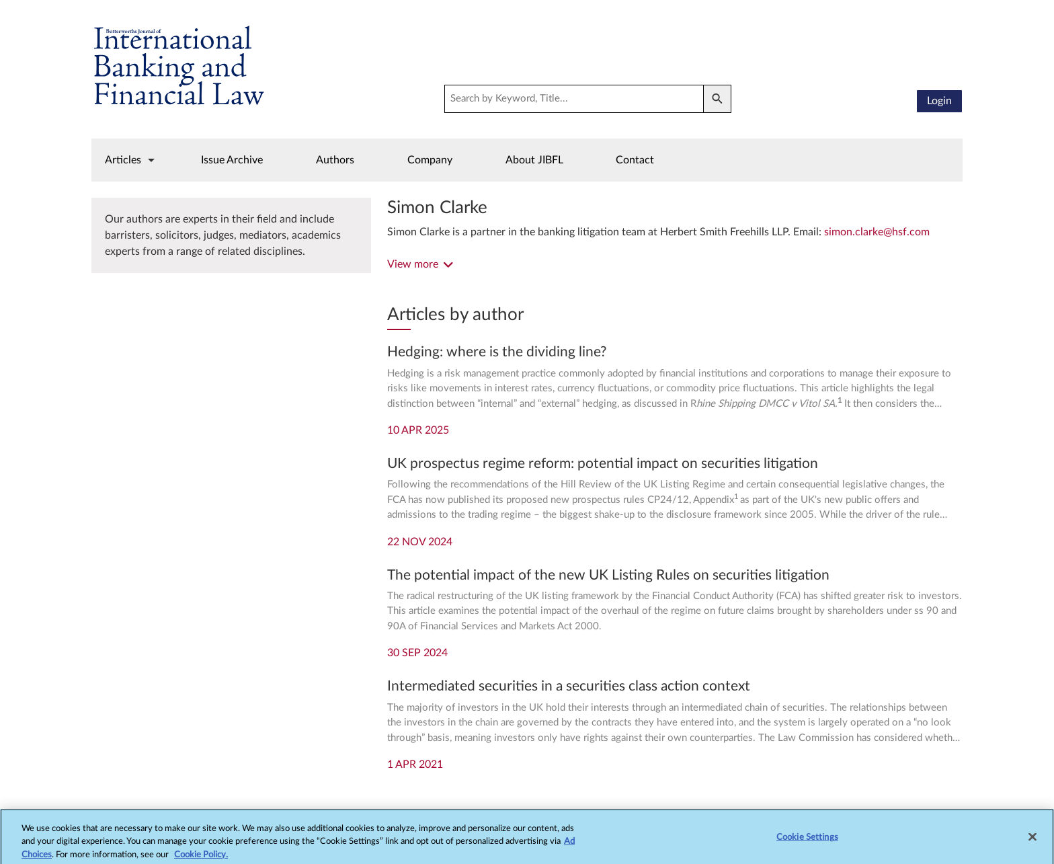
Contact (635, 160)
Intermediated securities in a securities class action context (568, 686)
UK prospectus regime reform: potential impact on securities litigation (602, 464)
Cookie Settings (807, 840)
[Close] (1032, 840)
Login (939, 100)
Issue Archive (232, 160)
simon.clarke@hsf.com (877, 232)
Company (429, 160)
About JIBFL (534, 160)
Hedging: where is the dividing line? (496, 352)
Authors (335, 160)
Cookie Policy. (201, 858)
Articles (123, 160)
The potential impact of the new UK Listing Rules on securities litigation (608, 575)
